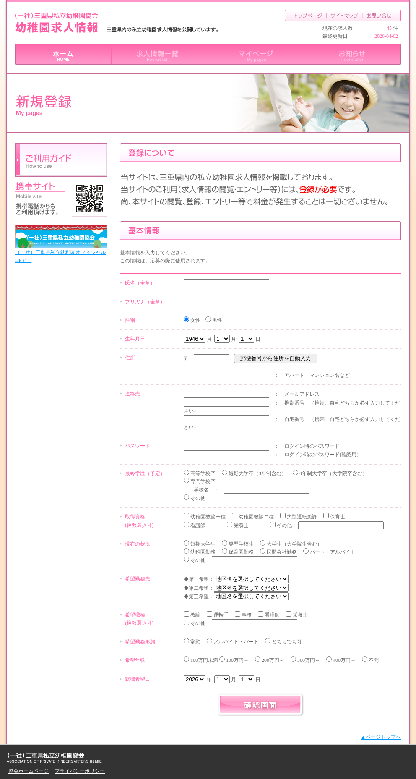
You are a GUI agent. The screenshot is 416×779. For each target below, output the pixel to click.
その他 (197, 498)
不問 (373, 660)
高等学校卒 (202, 473)
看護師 (197, 525)
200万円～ (272, 660)
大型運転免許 (301, 517)
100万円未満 (284, 660)
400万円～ (344, 660)
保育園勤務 (240, 552)
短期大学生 (202, 544)
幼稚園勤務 (202, 552)
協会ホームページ (28, 771)
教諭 (194, 615)
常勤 (194, 642)
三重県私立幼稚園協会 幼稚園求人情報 (56, 23)
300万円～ (308, 660)
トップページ (306, 15)
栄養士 (240, 525)
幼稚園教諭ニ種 (255, 517)
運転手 (220, 615)
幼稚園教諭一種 (207, 517)
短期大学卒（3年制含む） (256, 473)
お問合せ (382, 15)
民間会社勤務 (281, 552)
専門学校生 (240, 544)
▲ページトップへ (381, 737)
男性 (216, 320)
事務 (246, 615)
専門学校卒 (202, 481)
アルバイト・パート (235, 642)
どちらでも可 (286, 642)
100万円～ (237, 660)
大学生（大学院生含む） (293, 544)
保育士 (337, 517)
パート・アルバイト (332, 552)
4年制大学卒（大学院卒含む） (332, 473)
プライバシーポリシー (80, 771)
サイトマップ (345, 15)
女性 (194, 320)
